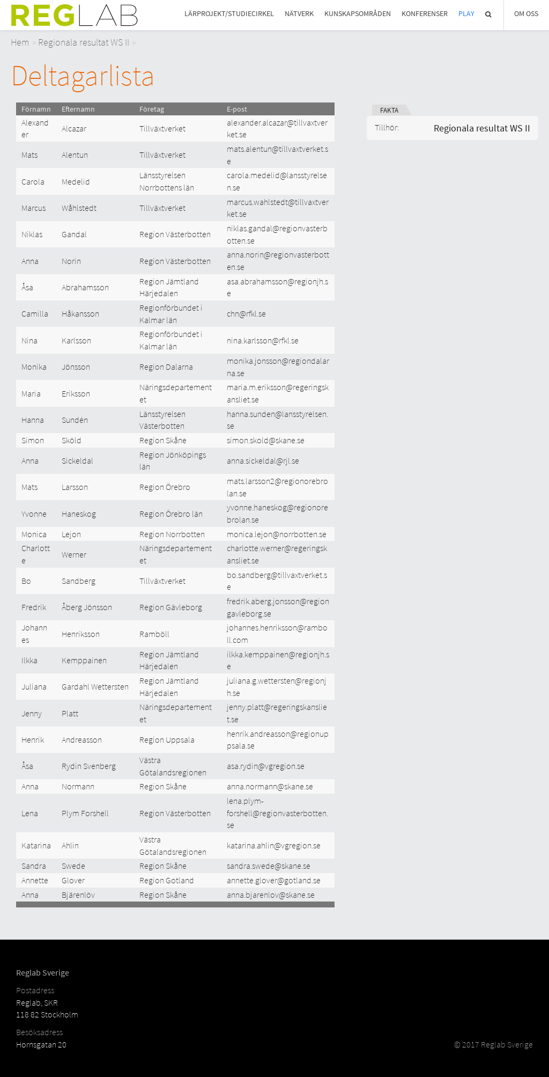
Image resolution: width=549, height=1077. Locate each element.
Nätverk (299, 13)
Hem (20, 42)
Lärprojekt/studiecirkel (229, 13)
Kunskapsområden (357, 13)
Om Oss (526, 13)
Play (466, 13)
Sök (489, 14)
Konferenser (425, 13)
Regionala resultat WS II (83, 42)
